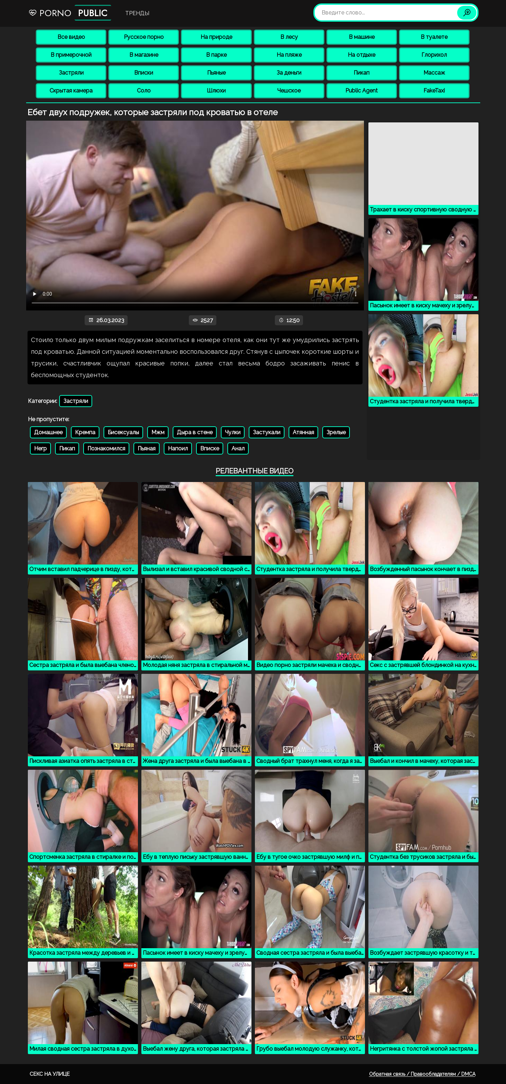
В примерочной (71, 55)
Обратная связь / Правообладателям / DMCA (422, 1074)
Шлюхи (216, 90)
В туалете (434, 37)
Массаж (434, 72)
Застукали (266, 432)
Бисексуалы (123, 432)
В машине (362, 37)
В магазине (143, 55)
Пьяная (146, 448)
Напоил (178, 448)
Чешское (289, 90)
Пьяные (216, 72)
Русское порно (144, 37)
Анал (238, 448)
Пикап (361, 72)
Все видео (71, 37)
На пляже (289, 55)
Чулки (232, 432)
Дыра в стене (195, 432)
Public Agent (361, 90)
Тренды (137, 13)
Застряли (71, 72)
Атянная (303, 432)
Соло (144, 90)
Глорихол (434, 55)
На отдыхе (361, 55)
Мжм (157, 432)
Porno (69, 13)
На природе (216, 37)
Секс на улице (50, 1074)
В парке (216, 55)
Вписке (209, 448)
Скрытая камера (71, 90)
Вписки (143, 72)
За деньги (289, 72)
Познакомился (106, 448)
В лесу (289, 37)
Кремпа (85, 432)
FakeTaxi (434, 90)
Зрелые (336, 432)
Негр (40, 448)
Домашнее (48, 432)
